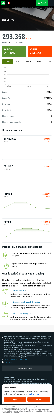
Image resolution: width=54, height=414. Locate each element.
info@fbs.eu (8, 362)
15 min (17, 61)
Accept (38, 399)
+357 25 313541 (21, 359)
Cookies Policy (33, 394)
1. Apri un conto (17, 290)
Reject (15, 399)
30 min (28, 61)
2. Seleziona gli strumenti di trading (25, 302)
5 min (8, 61)
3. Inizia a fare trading (19, 313)
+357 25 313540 (10, 359)
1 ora (39, 61)
